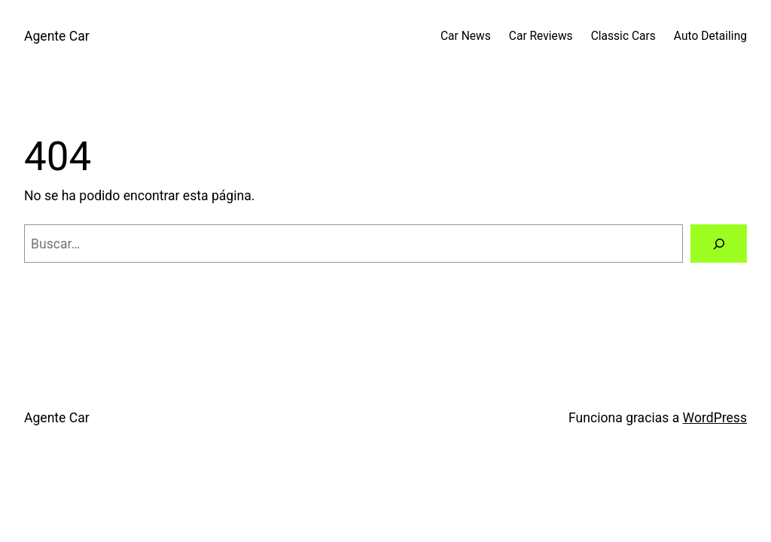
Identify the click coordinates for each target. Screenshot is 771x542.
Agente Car (57, 36)
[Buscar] (718, 243)
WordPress (715, 417)
